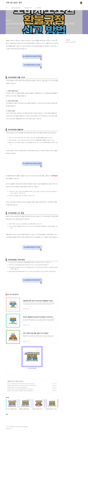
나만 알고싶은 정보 (14, 3)
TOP (81, 478)
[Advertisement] (32, 412)
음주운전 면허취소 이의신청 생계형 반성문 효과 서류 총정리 (19, 389)
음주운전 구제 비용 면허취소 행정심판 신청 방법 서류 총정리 (20, 390)
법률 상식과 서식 (11, 381)
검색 (78, 3)
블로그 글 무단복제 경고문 (71, 42)
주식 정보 (38, 8)
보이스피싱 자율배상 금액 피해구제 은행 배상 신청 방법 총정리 (20, 383)
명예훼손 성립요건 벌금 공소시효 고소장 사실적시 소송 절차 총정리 (21, 385)
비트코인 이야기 (28, 8)
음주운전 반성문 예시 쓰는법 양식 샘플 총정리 (16, 387)
